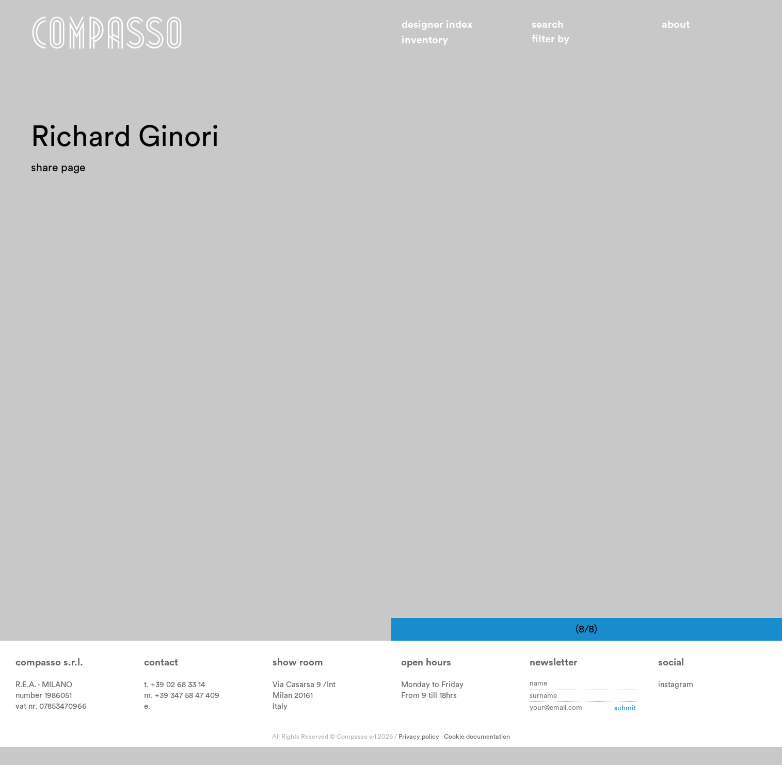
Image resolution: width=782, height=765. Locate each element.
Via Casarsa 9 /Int (304, 703)
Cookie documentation (477, 754)
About (676, 25)
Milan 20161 (293, 714)
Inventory (425, 40)
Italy (280, 724)
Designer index (437, 25)
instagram (675, 703)
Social (671, 681)
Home (106, 32)
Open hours (426, 681)
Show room (298, 681)
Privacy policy (418, 754)
